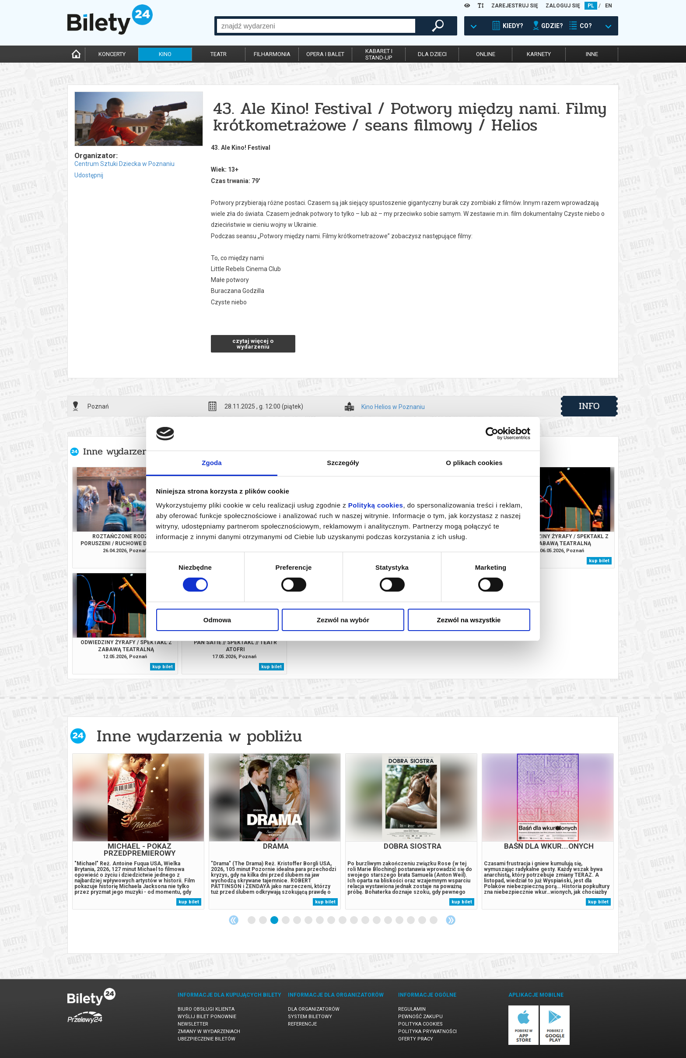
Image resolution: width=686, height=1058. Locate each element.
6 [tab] (308, 920)
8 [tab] (331, 920)
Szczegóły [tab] (343, 462)
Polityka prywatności (427, 1031)
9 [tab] (343, 920)
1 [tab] (252, 920)
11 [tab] (365, 920)
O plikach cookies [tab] (474, 462)
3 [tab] (274, 920)
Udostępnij (88, 175)
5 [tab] (297, 920)
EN (608, 6)
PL (591, 6)
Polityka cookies (420, 1024)
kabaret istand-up (378, 54)
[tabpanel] (138, 831)
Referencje (302, 1024)
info (589, 406)
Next (450, 920)
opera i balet (325, 54)
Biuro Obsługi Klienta (206, 1009)
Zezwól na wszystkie (469, 620)
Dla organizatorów (314, 1009)
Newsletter (193, 1024)
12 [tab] (377, 920)
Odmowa (217, 620)
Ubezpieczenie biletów (206, 1039)
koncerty (112, 54)
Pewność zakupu (420, 1016)
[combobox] (316, 25)
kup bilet (599, 561)
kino (165, 54)
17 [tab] (434, 920)
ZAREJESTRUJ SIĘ (514, 6)
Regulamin (412, 1009)
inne (592, 54)
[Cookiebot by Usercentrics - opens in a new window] (492, 433)
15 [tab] (411, 920)
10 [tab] (354, 920)
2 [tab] (263, 920)
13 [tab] (388, 920)
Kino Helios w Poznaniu (393, 407)
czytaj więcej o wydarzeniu (252, 344)
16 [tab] (422, 920)
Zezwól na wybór (343, 620)
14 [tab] (400, 920)
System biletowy (310, 1016)
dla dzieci (432, 54)
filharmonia (272, 54)
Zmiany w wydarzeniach (209, 1031)
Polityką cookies (375, 505)
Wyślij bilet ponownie (207, 1016)
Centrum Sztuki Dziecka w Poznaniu (124, 163)
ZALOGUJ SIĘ (563, 6)
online (485, 54)
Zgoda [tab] (212, 462)
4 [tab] (286, 920)
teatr (218, 54)
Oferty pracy (415, 1039)
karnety (539, 54)
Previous (233, 920)
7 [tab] (320, 920)
